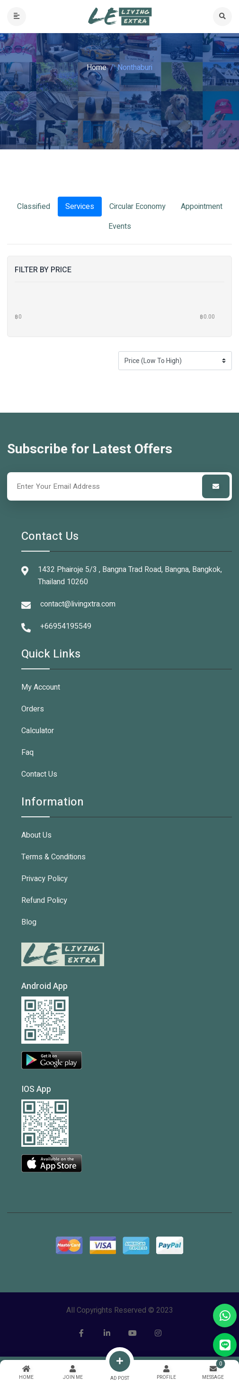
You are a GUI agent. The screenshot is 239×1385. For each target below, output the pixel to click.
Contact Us (39, 774)
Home (96, 67)
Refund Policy (44, 900)
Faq (27, 752)
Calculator (37, 730)
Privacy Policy (44, 878)
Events (119, 226)
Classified (33, 206)
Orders (32, 709)
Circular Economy (137, 206)
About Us (36, 835)
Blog (28, 922)
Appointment (201, 206)
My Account (40, 687)
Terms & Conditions (53, 857)
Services (79, 206)
